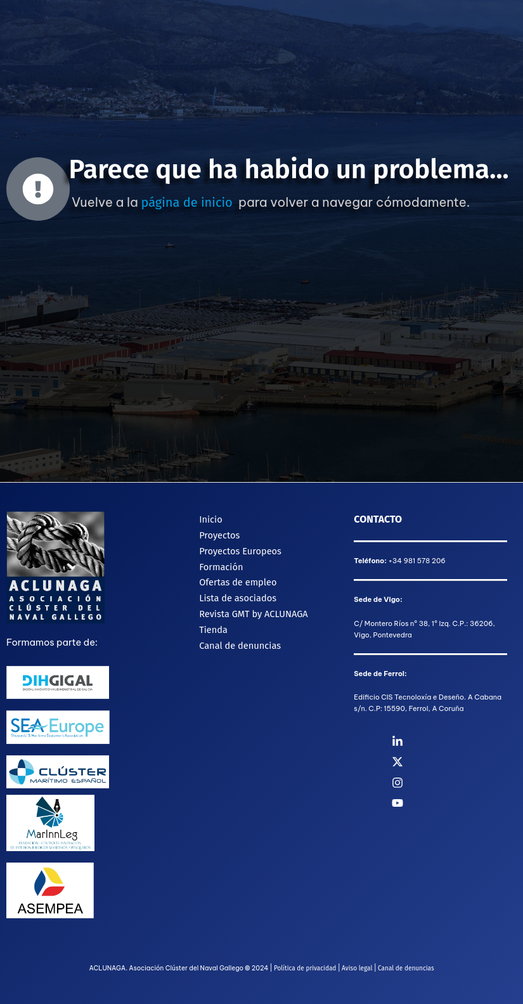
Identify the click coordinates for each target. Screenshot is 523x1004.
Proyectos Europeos (239, 549)
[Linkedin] (457, 741)
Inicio (209, 519)
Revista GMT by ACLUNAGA (252, 610)
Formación (220, 564)
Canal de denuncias (239, 641)
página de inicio (186, 202)
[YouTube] (457, 803)
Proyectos (218, 534)
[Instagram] (457, 782)
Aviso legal (357, 968)
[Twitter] (457, 761)
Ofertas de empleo (236, 579)
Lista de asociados (236, 595)
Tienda (212, 626)
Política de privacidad (305, 968)
